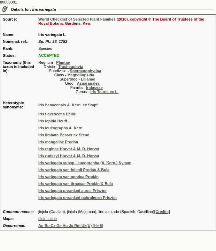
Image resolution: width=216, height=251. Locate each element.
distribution (47, 218)
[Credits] (162, 212)
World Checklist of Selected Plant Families (77, 19)
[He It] (70, 225)
